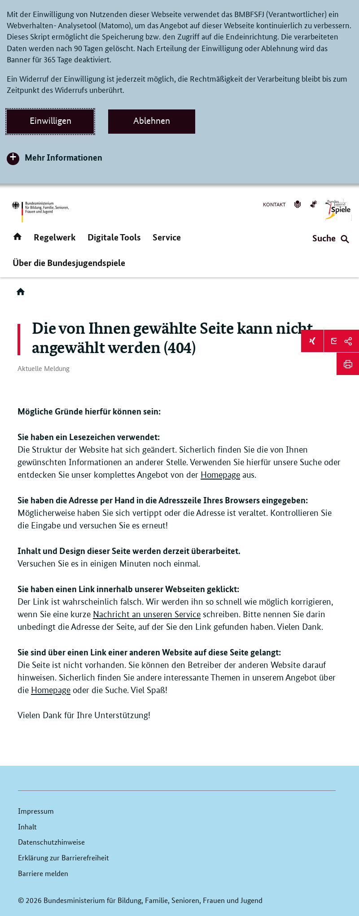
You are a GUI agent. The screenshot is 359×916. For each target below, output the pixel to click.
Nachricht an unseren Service (147, 614)
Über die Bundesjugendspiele (69, 262)
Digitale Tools (114, 237)
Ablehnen (151, 120)
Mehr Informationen (63, 157)
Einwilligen (50, 120)
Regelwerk (55, 237)
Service (167, 237)
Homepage (220, 475)
